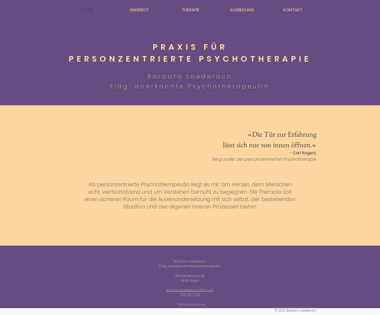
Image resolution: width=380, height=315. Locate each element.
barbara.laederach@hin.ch (190, 290)
